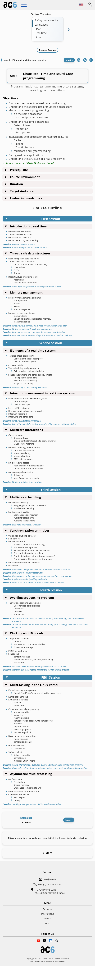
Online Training (41, 14)
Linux (38, 37)
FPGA (38, 29)
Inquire (69, 60)
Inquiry (68, 820)
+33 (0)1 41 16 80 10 (50, 884)
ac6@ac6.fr (50, 879)
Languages (41, 24)
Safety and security (46, 20)
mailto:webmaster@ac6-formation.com (47, 961)
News (47, 923)
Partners (47, 909)
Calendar (47, 918)
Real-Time (41, 33)
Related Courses (47, 50)
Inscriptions (47, 913)
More (48, 853)
